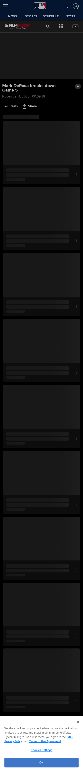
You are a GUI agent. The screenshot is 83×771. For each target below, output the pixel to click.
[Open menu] (7, 6)
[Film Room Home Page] (13, 26)
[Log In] (75, 6)
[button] (66, 6)
